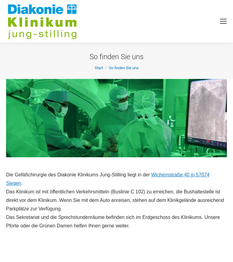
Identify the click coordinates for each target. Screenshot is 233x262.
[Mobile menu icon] (223, 21)
